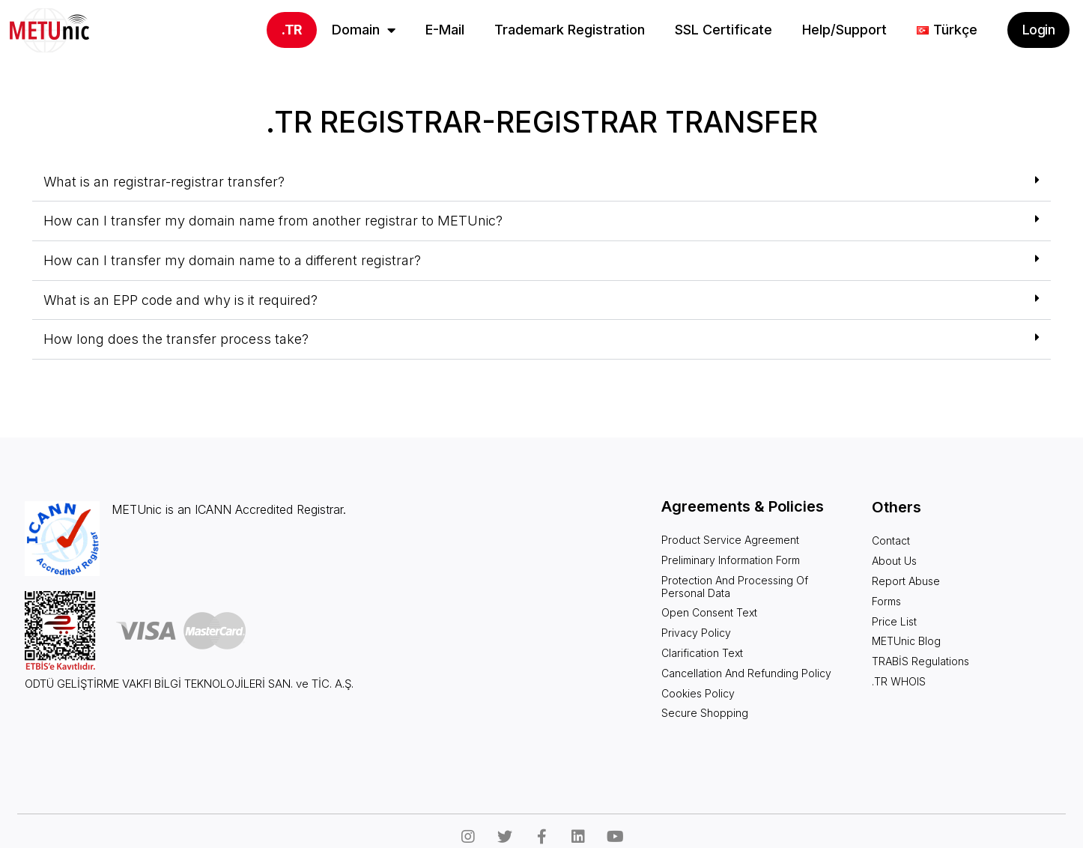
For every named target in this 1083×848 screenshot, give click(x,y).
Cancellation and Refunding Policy (746, 673)
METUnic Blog (906, 641)
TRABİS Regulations (920, 661)
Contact (891, 540)
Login (1038, 29)
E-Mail (444, 29)
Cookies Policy (698, 693)
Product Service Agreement (730, 539)
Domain (363, 30)
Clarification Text (702, 652)
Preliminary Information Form (730, 560)
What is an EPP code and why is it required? (180, 300)
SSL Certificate (723, 29)
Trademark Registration (569, 29)
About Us (894, 560)
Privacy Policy (696, 632)
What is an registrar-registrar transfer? (164, 182)
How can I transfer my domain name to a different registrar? (232, 260)
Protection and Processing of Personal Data (734, 586)
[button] (541, 182)
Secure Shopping (704, 712)
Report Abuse (906, 581)
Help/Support (844, 29)
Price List (894, 621)
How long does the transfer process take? (176, 339)
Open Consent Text (709, 612)
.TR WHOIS (899, 681)
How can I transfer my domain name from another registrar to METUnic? (273, 220)
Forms (886, 601)
